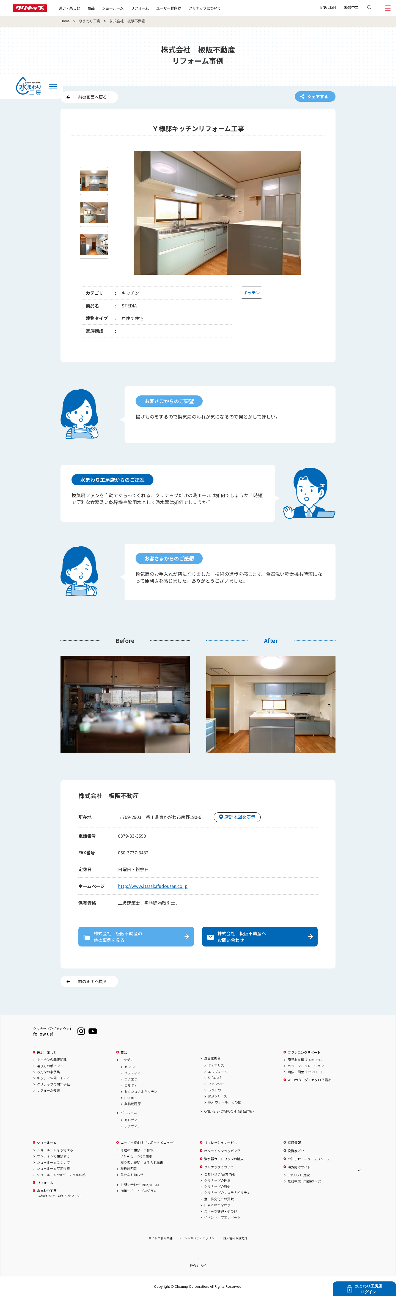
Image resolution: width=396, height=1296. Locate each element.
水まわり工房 (89, 21)
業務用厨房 (132, 1104)
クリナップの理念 (217, 1180)
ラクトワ (214, 1090)
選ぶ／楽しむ (47, 1052)
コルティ (130, 1085)
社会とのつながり (217, 1205)
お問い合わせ (140, 1184)
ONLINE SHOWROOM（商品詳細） (230, 1111)
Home (65, 21)
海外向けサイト (299, 1167)
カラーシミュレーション (306, 1066)
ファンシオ (216, 1084)
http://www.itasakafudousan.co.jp (153, 886)
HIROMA (130, 1098)
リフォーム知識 (48, 1090)
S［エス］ (215, 1077)
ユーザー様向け (168, 8)
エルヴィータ (218, 1071)
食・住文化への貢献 (219, 1199)
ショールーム (112, 8)
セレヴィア (132, 1120)
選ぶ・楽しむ (69, 8)
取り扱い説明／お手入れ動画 (141, 1162)
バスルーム (128, 1112)
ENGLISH (328, 7)
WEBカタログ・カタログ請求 (309, 1080)
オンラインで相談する (53, 1156)
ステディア (132, 1073)
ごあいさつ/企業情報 (219, 1174)
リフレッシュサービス (220, 1142)
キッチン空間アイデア (53, 1078)
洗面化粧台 (212, 1058)
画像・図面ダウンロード (306, 1072)
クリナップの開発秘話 (53, 1084)
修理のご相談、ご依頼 (136, 1150)
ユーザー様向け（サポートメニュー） (148, 1142)
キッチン (127, 1059)
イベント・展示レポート (222, 1217)
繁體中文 (351, 7)
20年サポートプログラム (138, 1190)
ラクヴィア (132, 1126)
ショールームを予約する (55, 1150)
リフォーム (140, 8)
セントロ (131, 1067)
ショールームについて (53, 1162)
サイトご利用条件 (160, 1238)
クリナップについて (205, 8)
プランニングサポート (304, 1052)
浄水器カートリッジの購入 (224, 1159)
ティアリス (216, 1065)
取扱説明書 (128, 1168)
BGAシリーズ (217, 1096)
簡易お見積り (306, 1059)
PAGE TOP (198, 1265)
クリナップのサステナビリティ (227, 1192)
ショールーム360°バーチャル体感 (61, 1175)
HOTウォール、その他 (224, 1102)
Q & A (137, 1156)
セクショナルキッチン (140, 1091)
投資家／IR (296, 1151)
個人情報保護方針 (235, 1238)
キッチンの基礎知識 (52, 1059)
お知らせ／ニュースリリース (309, 1159)
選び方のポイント (50, 1066)
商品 (123, 1052)
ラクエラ (131, 1079)
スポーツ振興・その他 (220, 1211)
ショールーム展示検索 (53, 1168)
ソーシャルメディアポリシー (198, 1238)
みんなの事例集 (48, 1072)
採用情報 (294, 1142)
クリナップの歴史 (217, 1186)
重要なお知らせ (132, 1175)
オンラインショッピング (222, 1151)
